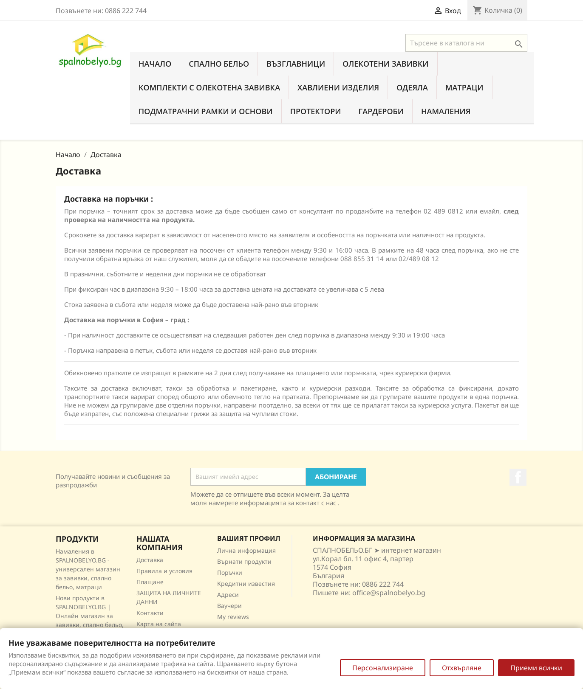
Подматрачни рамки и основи (206, 111)
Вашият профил (248, 538)
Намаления (445, 111)
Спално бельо (219, 64)
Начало (155, 64)
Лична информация (246, 550)
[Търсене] (466, 43)
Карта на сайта (158, 624)
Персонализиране (382, 667)
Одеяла (412, 87)
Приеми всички (536, 667)
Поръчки (229, 572)
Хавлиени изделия (338, 87)
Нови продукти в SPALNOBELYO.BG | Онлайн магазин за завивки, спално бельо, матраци (90, 616)
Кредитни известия (246, 583)
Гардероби (381, 111)
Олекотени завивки (385, 64)
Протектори (315, 111)
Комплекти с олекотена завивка (209, 87)
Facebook (517, 477)
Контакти (150, 613)
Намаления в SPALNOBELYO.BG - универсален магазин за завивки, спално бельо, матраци (88, 569)
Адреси (228, 595)
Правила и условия (164, 571)
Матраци (464, 87)
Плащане (150, 582)
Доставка (149, 560)
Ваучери (229, 606)
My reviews (233, 617)
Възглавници (295, 64)
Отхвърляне (461, 667)
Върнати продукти (244, 561)
